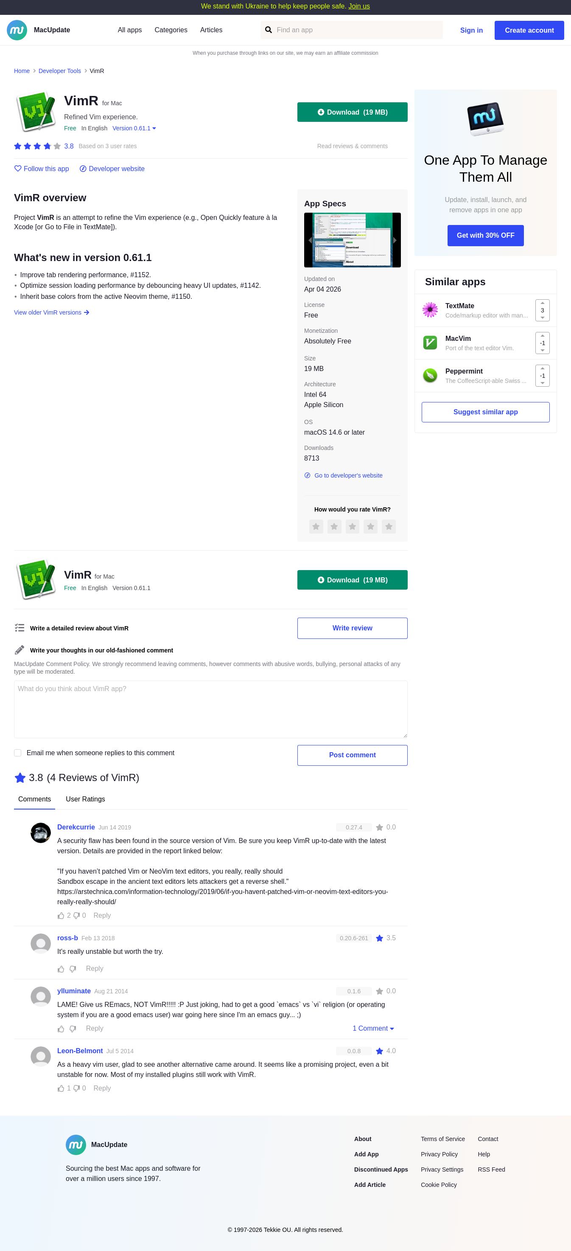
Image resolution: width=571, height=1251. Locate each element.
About (362, 1139)
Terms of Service (443, 1139)
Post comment (352, 755)
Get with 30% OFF (486, 235)
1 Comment (374, 1028)
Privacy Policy (439, 1154)
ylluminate (74, 991)
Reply (102, 915)
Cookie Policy (439, 1185)
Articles (211, 29)
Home (22, 71)
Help (484, 1154)
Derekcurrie (76, 827)
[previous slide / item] (310, 240)
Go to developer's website (343, 475)
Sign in (471, 30)
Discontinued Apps (381, 1169)
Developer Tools (60, 71)
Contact (488, 1139)
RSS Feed (491, 1169)
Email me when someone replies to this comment (101, 752)
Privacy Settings (442, 1169)
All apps (130, 29)
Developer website (112, 169)
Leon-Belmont (80, 1050)
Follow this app (41, 169)
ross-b (67, 937)
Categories (171, 29)
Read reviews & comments (352, 146)
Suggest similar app (485, 412)
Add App (366, 1154)
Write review (352, 628)
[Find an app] (268, 30)
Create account (529, 30)
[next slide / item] (395, 240)
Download (352, 112)
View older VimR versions (52, 312)
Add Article (370, 1185)
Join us (359, 6)
